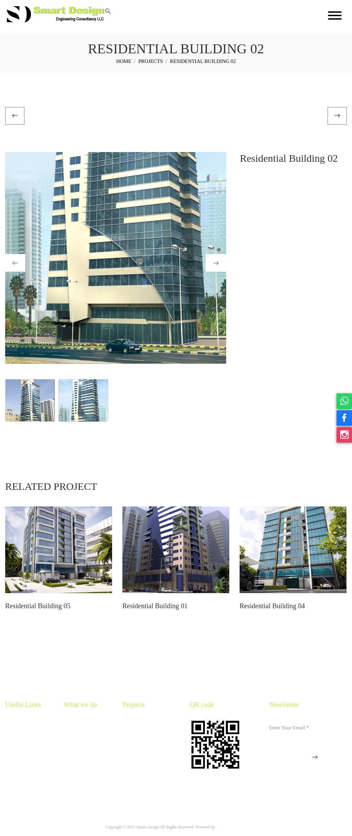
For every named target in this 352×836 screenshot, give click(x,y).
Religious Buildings (139, 748)
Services (71, 724)
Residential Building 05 (37, 606)
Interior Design (135, 759)
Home (123, 61)
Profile (11, 736)
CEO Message (18, 771)
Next (222, 263)
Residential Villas (137, 736)
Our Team (14, 759)
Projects (150, 61)
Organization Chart (22, 783)
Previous (21, 263)
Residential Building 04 (272, 606)
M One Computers (231, 827)
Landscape (131, 771)
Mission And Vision (23, 748)
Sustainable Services (82, 736)
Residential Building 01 (155, 606)
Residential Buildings (141, 724)
